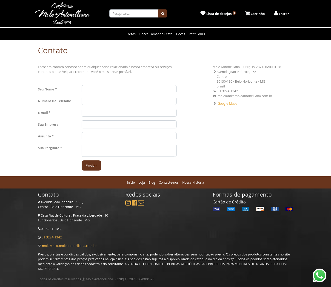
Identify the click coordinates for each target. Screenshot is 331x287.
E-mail (43, 112)
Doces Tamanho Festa (155, 34)
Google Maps (227, 103)
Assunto (44, 136)
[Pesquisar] (162, 13)
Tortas (131, 34)
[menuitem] (131, 182)
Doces (180, 34)
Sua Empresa (48, 124)
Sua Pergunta (48, 148)
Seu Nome (46, 89)
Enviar (91, 165)
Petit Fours (197, 34)
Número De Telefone (54, 101)
